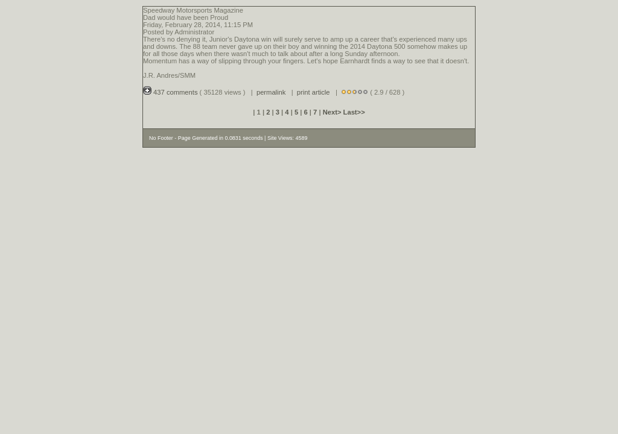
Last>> (354, 112)
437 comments (171, 92)
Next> (333, 112)
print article (313, 92)
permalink (271, 92)
